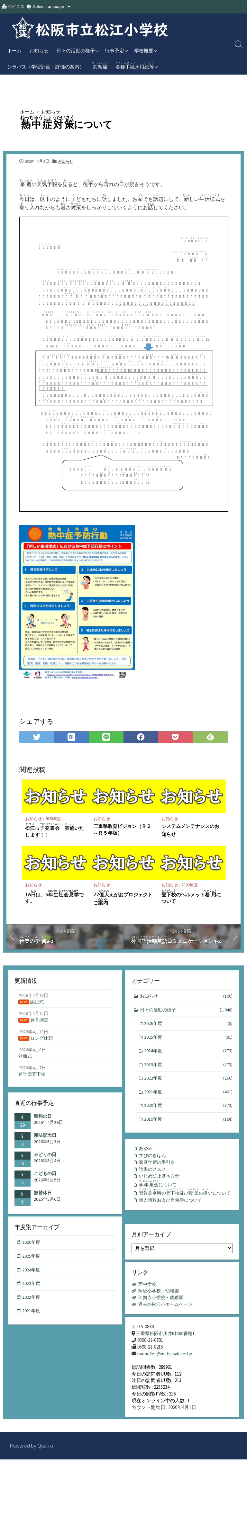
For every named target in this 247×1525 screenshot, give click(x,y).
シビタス (16, 6)
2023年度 (188, 1068)
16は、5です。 (54, 898)
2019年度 (188, 1124)
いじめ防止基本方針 (160, 1180)
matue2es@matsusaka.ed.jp (165, 1358)
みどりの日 (45, 1157)
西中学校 (148, 1288)
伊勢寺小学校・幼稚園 (163, 1301)
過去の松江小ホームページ (168, 1308)
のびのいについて (182, 1201)
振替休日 (43, 1195)
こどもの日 (45, 1176)
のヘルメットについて (191, 898)
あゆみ (146, 1151)
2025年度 (188, 1040)
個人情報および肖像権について (172, 1213)
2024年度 (188, 1054)
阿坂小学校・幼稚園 (160, 1294)
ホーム (14, 50)
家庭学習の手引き (158, 1165)
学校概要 (143, 50)
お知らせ (39, 50)
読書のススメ (153, 1173)
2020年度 (54, 820)
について (160, 1188)
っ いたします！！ (54, 831)
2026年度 (188, 1026)
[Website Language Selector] (51, 6)
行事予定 (114, 50)
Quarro (46, 1453)
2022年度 (188, 1082)
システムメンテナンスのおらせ (190, 832)
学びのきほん (153, 1158)
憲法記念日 (45, 1138)
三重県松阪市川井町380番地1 (167, 1338)
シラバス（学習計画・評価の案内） (45, 66)
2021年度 (188, 1096)
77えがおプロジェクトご (122, 899)
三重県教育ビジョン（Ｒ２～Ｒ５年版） (122, 831)
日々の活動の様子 (75, 50)
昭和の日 (43, 1119)
